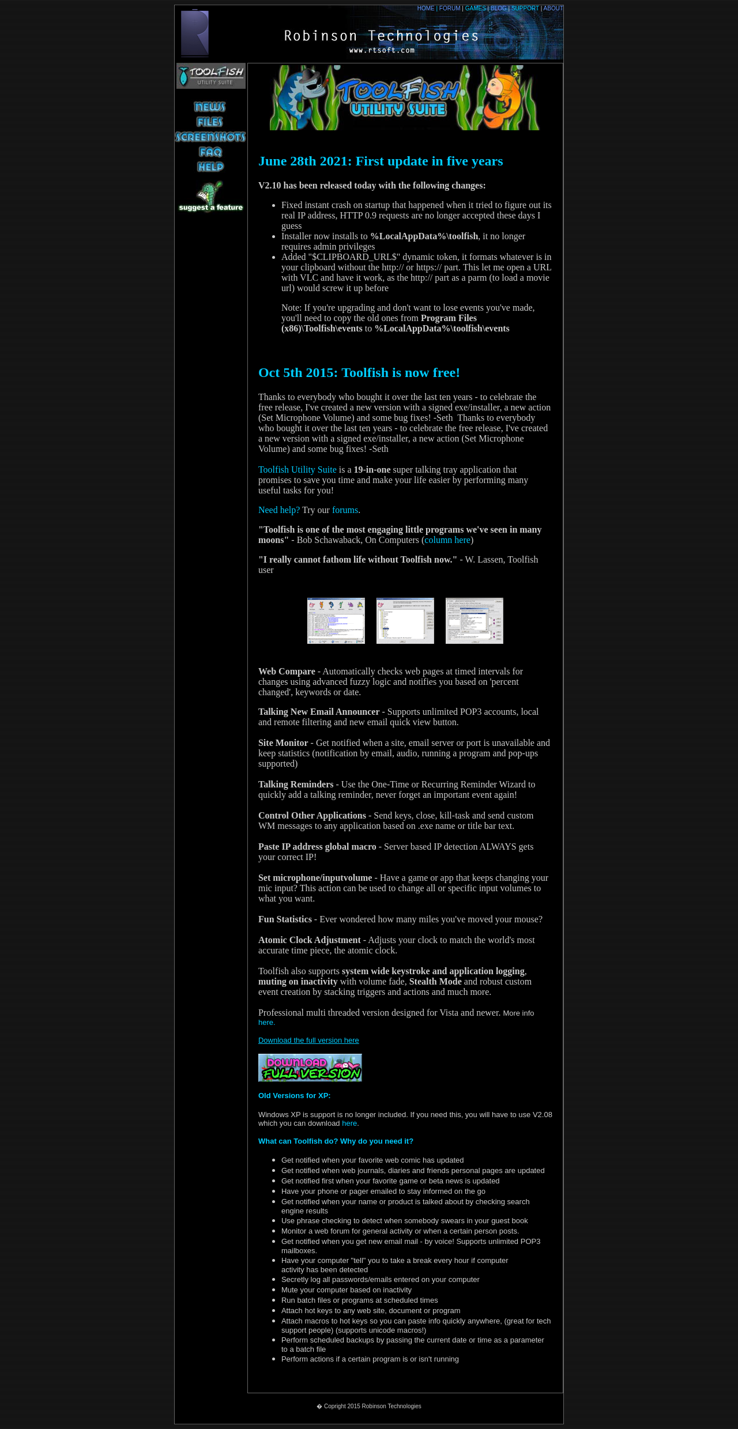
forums (345, 510)
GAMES (478, 8)
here (348, 1123)
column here (447, 540)
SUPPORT (525, 8)
